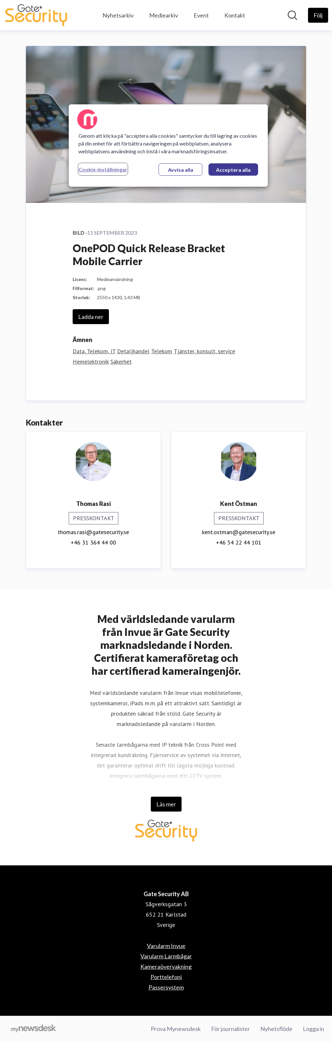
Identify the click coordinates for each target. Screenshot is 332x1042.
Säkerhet (121, 361)
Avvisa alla (180, 170)
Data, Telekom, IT (94, 351)
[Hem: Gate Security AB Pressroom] (36, 15)
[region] (168, 145)
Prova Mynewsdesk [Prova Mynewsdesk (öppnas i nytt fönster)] (176, 1028)
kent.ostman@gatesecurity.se (238, 532)
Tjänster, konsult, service (204, 351)
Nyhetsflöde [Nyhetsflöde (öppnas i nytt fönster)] (276, 1028)
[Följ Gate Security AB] (318, 15)
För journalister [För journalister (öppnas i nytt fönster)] (230, 1028)
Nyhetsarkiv (118, 15)
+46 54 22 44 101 (238, 542)
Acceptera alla (233, 170)
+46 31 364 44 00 (93, 542)
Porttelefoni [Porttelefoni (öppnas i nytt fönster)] (166, 976)
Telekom (161, 351)
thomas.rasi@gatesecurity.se (93, 532)
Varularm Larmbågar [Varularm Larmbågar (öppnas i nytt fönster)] (166, 956)
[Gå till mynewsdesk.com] (33, 1029)
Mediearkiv (163, 15)
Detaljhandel (133, 351)
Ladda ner (90, 316)
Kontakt (234, 15)
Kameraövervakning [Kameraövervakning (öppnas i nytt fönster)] (166, 966)
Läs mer (166, 804)
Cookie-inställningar (102, 169)
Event (201, 15)
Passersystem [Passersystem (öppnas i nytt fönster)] (166, 987)
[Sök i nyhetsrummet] (292, 15)
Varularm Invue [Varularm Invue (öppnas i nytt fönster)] (166, 945)
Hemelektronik (91, 361)
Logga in (313, 1028)
